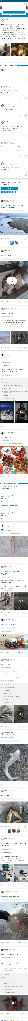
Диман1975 (7, 432)
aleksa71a (6, 142)
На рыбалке (8, 210)
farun (5, 838)
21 (3, 612)
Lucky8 (6, 105)
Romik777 (6, 200)
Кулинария (8, 443)
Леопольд (6, 659)
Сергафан (6, 525)
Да (14, 12)
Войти (9, 188)
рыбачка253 (7, 308)
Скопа (5, 69)
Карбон (6, 354)
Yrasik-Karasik (7, 891)
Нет (14, 8)
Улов (7, 533)
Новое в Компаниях (9, 483)
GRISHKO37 (7, 732)
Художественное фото (10, 627)
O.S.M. (5, 250)
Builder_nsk (7, 949)
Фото (3, 210)
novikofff (6, 86)
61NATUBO (7, 619)
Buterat (6, 566)
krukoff (6, 19)
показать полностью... (7, 330)
